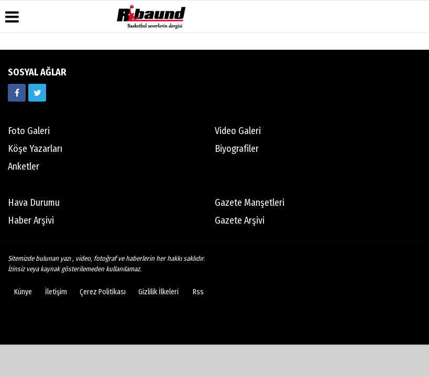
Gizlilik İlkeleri (158, 291)
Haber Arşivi (31, 220)
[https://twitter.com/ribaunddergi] (37, 93)
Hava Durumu (34, 202)
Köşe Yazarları (35, 148)
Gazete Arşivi (240, 220)
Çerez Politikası (103, 291)
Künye (23, 291)
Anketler (23, 166)
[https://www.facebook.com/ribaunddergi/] (17, 93)
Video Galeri (238, 131)
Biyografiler (237, 148)
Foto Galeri (29, 131)
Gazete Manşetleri (249, 202)
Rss (198, 291)
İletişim (56, 291)
